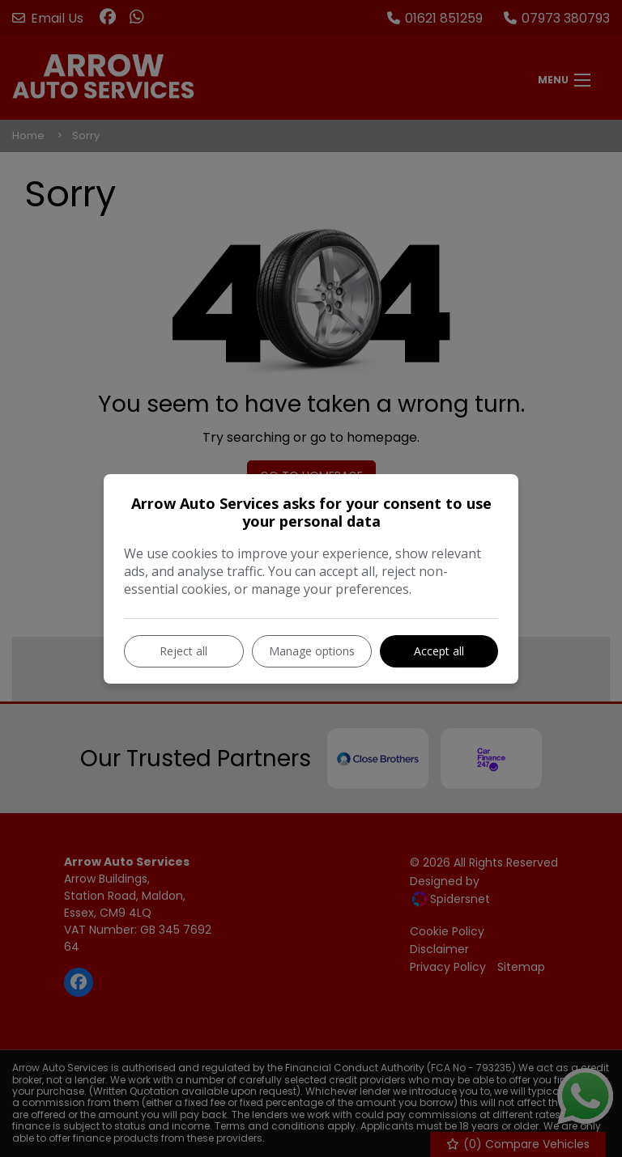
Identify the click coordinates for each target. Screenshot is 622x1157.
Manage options (312, 651)
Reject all (183, 651)
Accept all (439, 651)
